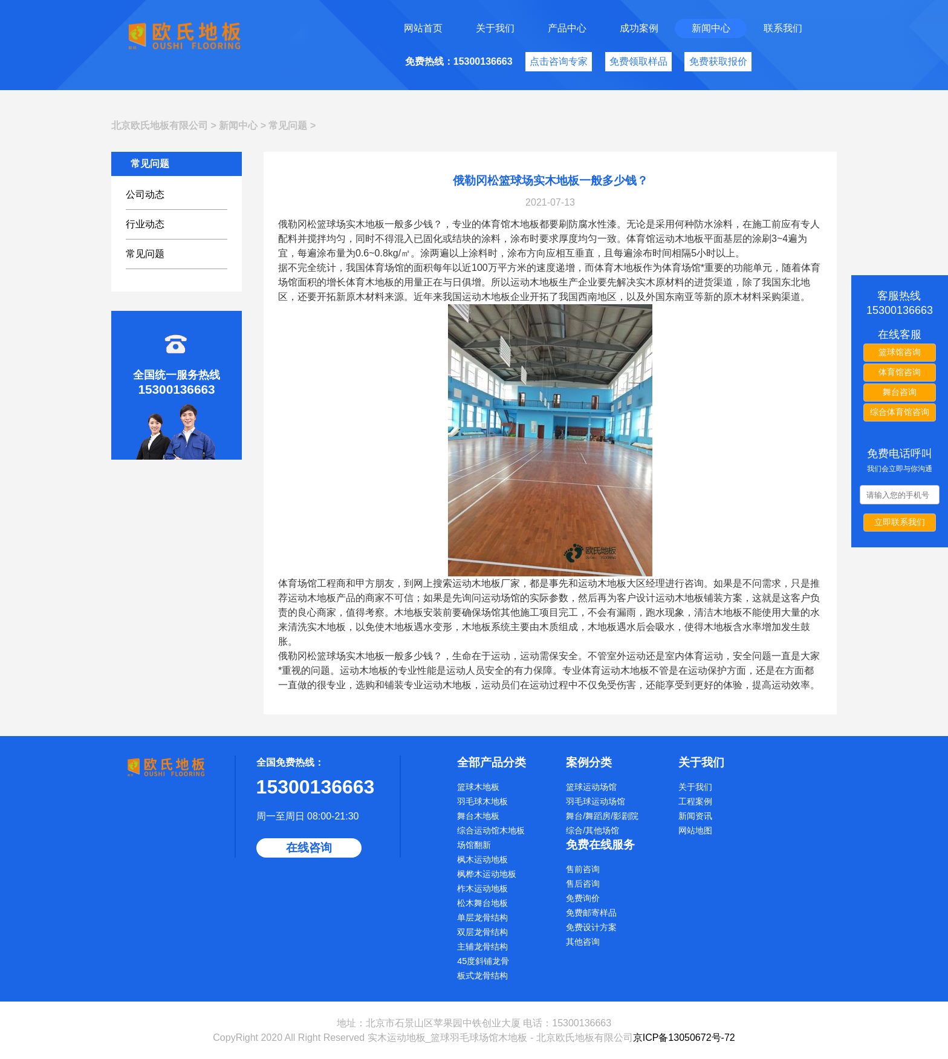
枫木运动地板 (482, 859)
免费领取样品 (638, 61)
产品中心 (567, 28)
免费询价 (583, 898)
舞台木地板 (478, 816)
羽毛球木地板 (482, 801)
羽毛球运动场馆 (595, 801)
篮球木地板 (478, 787)
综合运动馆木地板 (491, 830)
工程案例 (695, 801)
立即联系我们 (899, 522)
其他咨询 (583, 942)
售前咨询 (583, 869)
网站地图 (695, 830)
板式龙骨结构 (482, 975)
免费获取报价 (718, 61)
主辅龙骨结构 (482, 946)
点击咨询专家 (559, 61)
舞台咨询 (900, 392)
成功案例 (639, 28)
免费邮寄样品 (591, 912)
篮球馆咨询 (899, 352)
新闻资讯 (695, 816)
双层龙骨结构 (482, 932)
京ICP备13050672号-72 (684, 1037)
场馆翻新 (474, 845)
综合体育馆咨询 (899, 412)
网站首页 (423, 28)
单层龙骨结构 (482, 917)
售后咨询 (583, 883)
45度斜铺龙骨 (483, 961)
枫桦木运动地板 (486, 874)
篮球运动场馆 (591, 787)
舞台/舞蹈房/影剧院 (602, 816)
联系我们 (783, 28)
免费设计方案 (591, 927)
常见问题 (287, 125)
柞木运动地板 (482, 888)
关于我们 (495, 28)
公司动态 (145, 194)
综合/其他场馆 (592, 830)
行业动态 (145, 224)
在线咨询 (309, 847)
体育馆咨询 (899, 372)
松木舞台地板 (482, 903)
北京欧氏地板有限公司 (159, 125)
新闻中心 (711, 28)
